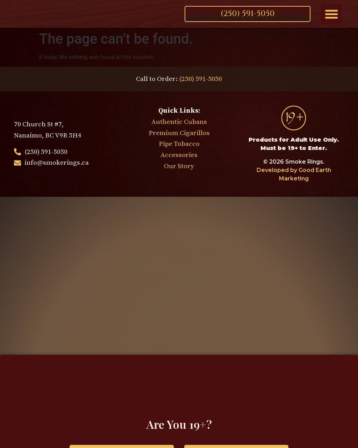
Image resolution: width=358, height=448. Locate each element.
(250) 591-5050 (200, 79)
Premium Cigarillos (179, 133)
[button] (331, 13)
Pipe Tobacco (179, 144)
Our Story (179, 166)
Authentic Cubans (179, 122)
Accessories (179, 155)
